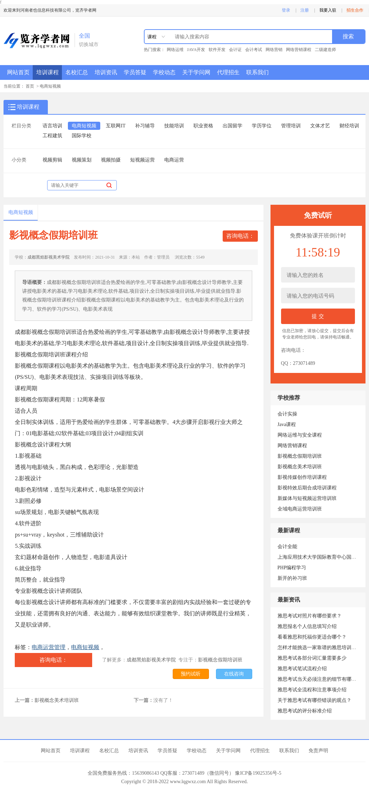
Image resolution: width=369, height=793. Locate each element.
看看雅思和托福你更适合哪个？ (312, 637)
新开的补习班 (292, 578)
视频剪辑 (52, 160)
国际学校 (81, 135)
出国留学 (232, 125)
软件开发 (217, 49)
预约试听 (191, 674)
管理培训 (291, 125)
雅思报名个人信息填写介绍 (307, 626)
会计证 (235, 49)
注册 (304, 10)
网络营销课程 (298, 49)
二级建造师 (325, 49)
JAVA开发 (196, 49)
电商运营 (174, 160)
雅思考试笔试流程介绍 (302, 668)
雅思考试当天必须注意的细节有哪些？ (319, 679)
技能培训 (174, 125)
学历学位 (262, 125)
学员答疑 (135, 72)
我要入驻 (327, 10)
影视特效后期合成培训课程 (307, 487)
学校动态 (164, 72)
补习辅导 (145, 125)
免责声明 (318, 750)
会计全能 (287, 546)
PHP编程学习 (292, 567)
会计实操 (287, 414)
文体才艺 (320, 125)
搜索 (348, 36)
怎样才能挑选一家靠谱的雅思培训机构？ (322, 647)
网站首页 (18, 72)
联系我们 (257, 72)
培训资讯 (106, 72)
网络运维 (175, 49)
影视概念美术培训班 (56, 700)
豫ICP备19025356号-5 (258, 773)
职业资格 (203, 125)
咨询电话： (240, 236)
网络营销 (274, 49)
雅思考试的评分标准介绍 (305, 710)
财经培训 (349, 125)
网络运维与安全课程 (300, 435)
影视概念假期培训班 (220, 659)
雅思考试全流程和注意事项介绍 (312, 689)
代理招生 (228, 72)
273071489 (304, 363)
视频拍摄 (111, 160)
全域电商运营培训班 (300, 509)
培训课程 (47, 72)
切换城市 (88, 44)
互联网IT (115, 125)
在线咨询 (234, 674)
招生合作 (354, 10)
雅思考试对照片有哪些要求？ (310, 615)
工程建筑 (52, 135)
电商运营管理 (48, 647)
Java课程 (287, 424)
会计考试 (253, 49)
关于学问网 (196, 72)
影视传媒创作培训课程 (302, 477)
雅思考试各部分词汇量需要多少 (312, 658)
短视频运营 (142, 160)
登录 (286, 10)
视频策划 (81, 160)
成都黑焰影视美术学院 (48, 257)
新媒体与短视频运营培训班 (307, 498)
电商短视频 (50, 86)
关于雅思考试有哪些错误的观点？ (314, 700)
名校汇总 (76, 72)
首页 (30, 86)
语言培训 (52, 125)
